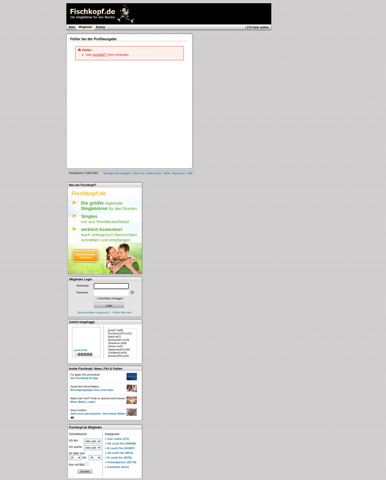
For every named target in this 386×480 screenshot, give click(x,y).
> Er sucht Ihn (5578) (118, 457)
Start (72, 27)
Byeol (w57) (114, 336)
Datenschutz (154, 173)
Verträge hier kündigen (117, 173)
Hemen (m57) (115, 346)
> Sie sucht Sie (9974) (119, 452)
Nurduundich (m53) (118, 340)
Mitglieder (86, 27)
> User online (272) (117, 438)
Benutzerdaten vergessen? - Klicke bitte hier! (105, 312)
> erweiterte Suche (117, 466)
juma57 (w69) (115, 330)
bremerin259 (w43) (118, 356)
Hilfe (190, 173)
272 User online (258, 27)
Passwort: (83, 292)
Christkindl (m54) (117, 352)
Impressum (178, 173)
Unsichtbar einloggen (110, 298)
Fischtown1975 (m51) (120, 333)
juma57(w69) (80, 350)
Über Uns (138, 173)
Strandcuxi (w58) (117, 343)
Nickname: (83, 285)
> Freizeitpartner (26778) (120, 462)
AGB (166, 173)
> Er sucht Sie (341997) (120, 448)
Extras (100, 27)
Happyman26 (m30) (119, 349)
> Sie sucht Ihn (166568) (120, 443)
